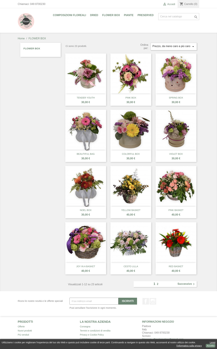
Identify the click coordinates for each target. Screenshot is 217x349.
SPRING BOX (176, 97)
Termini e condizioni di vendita (95, 330)
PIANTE (129, 15)
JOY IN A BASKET (85, 266)
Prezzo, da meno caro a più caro (173, 47)
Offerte (21, 326)
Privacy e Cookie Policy (92, 334)
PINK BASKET (175, 210)
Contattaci (85, 339)
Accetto (210, 345)
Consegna (85, 326)
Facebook (145, 301)
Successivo (186, 284)
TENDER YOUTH (86, 97)
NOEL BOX (85, 210)
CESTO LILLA (131, 266)
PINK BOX (130, 97)
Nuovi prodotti (25, 330)
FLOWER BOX (111, 15)
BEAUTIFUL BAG (86, 154)
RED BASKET (176, 266)
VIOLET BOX (176, 154)
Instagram (153, 301)
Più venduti (23, 334)
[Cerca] (178, 16)
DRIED (94, 15)
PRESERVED (146, 15)
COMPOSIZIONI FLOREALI (69, 15)
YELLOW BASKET (130, 210)
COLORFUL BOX (131, 154)
